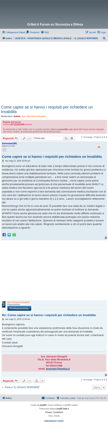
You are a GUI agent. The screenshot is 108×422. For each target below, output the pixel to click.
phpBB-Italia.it (62, 409)
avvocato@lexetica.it (58, 368)
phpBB (43, 405)
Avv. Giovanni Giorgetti (34, 116)
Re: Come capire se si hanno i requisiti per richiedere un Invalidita (49, 315)
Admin (17, 116)
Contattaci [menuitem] (48, 397)
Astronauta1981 (9, 143)
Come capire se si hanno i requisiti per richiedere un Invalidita (47, 109)
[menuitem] (32, 32)
